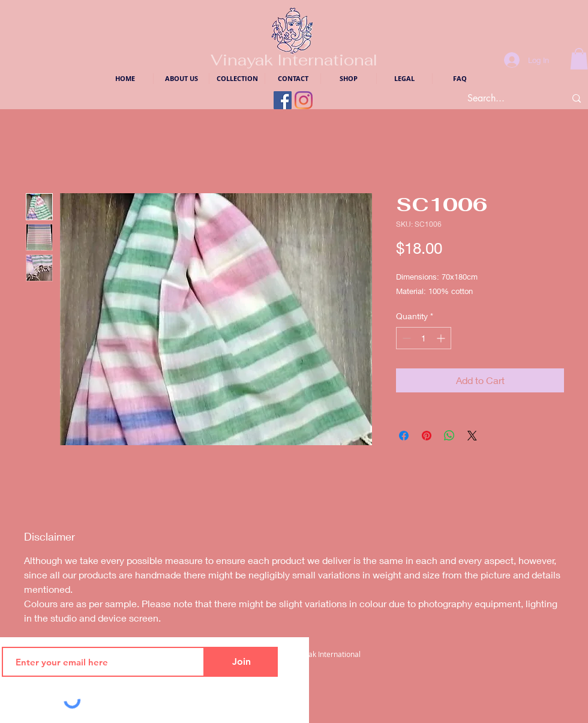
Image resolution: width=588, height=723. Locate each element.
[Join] (241, 662)
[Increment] (441, 338)
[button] (579, 59)
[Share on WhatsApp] (449, 435)
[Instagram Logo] (304, 100)
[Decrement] (405, 338)
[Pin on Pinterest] (426, 435)
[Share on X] (472, 435)
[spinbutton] (423, 338)
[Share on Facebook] (404, 435)
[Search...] (503, 98)
